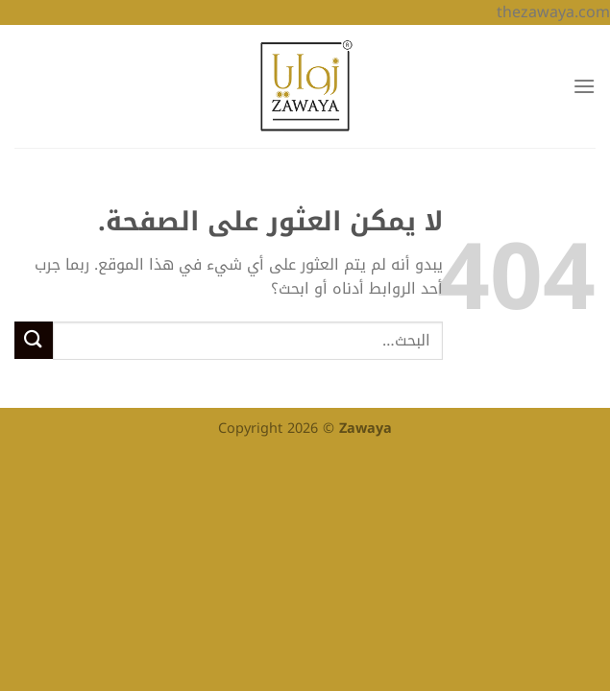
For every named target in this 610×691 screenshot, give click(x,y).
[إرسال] (33, 340)
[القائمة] (584, 85)
